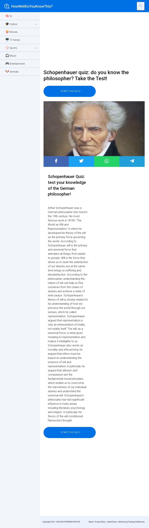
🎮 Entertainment (15, 63)
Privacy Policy (100, 522)
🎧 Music (10, 55)
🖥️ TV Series (12, 39)
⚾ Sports (21, 48)
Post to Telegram (132, 161)
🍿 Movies (11, 32)
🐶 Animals (12, 71)
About (91, 522)
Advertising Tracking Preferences (131, 522)
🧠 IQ (8, 16)
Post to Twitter (81, 161)
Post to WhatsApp (107, 161)
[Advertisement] (92, 40)
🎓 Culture (21, 24)
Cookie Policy (112, 522)
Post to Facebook (56, 161)
